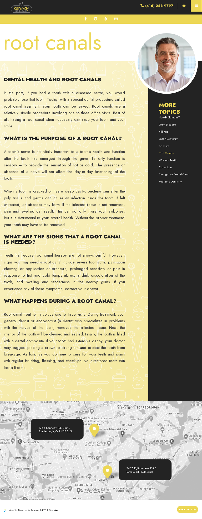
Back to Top (187, 509)
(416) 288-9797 (156, 5)
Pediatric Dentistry (170, 181)
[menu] (196, 6)
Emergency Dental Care (174, 174)
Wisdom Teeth (167, 160)
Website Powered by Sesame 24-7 (25, 510)
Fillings (163, 131)
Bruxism (164, 146)
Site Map (53, 510)
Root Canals (166, 153)
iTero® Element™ (169, 117)
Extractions (165, 167)
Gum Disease (167, 124)
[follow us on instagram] (116, 19)
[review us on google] (95, 19)
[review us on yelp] (106, 19)
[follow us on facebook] (85, 19)
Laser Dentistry (168, 139)
